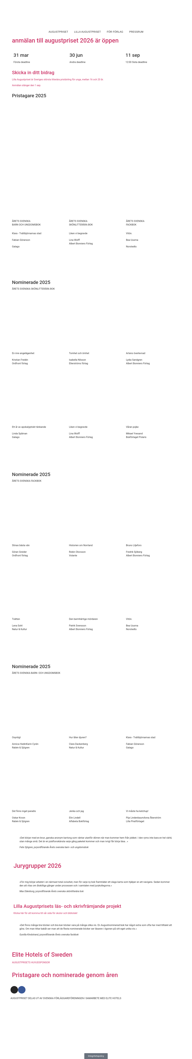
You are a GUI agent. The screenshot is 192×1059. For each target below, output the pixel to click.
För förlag (115, 32)
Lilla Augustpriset (87, 32)
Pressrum (136, 32)
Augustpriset (58, 32)
